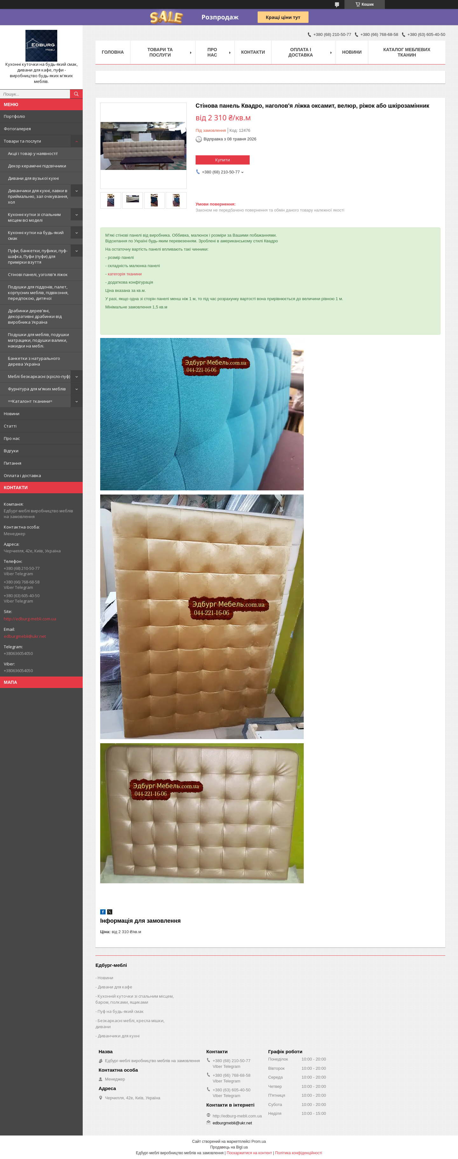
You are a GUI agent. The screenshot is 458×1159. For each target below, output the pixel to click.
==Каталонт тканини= (30, 401)
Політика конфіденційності (298, 1153)
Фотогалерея (17, 128)
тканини (134, 274)
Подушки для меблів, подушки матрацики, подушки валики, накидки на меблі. (38, 340)
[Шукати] (76, 94)
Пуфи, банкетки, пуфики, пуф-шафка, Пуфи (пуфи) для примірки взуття (37, 256)
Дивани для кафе (115, 987)
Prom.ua (259, 1141)
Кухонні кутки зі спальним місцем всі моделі (34, 217)
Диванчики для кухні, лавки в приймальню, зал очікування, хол (38, 196)
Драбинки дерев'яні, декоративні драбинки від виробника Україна (35, 316)
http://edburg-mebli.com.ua (30, 619)
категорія (116, 274)
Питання (12, 463)
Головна (113, 52)
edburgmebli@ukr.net (25, 636)
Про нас (12, 438)
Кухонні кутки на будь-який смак (36, 235)
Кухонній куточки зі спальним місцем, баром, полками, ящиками (134, 999)
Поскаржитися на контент (249, 1153)
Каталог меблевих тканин (406, 52)
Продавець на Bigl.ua (229, 1147)
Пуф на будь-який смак (121, 1011)
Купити (222, 160)
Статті (10, 426)
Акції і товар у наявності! (33, 153)
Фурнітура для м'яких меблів (37, 389)
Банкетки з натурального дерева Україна (34, 361)
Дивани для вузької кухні (33, 178)
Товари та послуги (22, 141)
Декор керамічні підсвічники (37, 166)
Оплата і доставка (22, 475)
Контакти (253, 52)
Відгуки (11, 451)
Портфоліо (14, 116)
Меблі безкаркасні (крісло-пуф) (39, 376)
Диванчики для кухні (119, 1036)
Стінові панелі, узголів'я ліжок (38, 274)
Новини (11, 413)
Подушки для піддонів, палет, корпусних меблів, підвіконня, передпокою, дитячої (38, 292)
